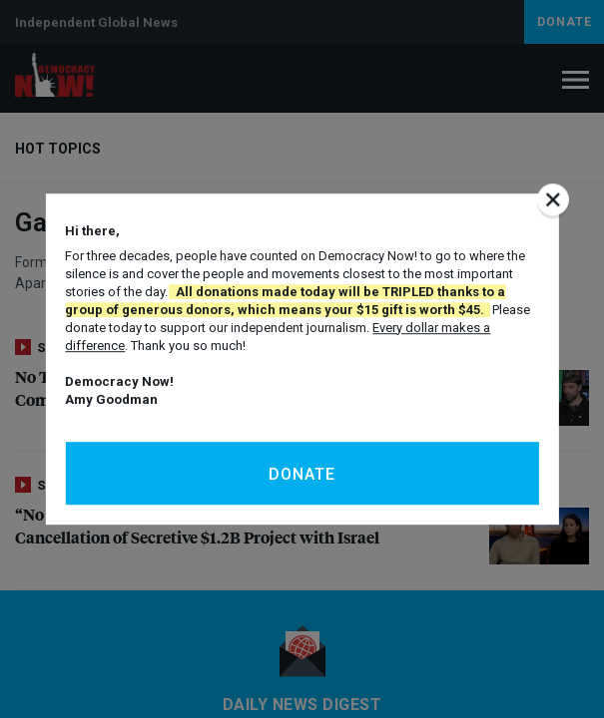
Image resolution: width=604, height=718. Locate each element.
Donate (302, 474)
